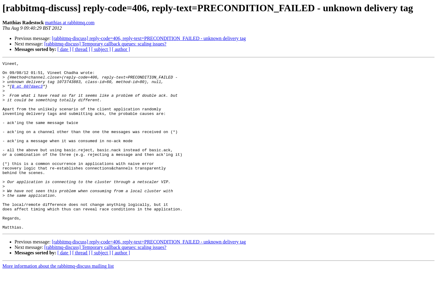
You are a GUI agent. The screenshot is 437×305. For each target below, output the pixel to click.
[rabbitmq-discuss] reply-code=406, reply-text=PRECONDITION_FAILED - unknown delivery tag (149, 38)
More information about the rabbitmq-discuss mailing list (58, 299)
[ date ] (64, 49)
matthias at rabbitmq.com (69, 22)
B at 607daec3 (27, 91)
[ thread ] (81, 49)
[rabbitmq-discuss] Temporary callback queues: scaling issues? (105, 43)
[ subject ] (101, 49)
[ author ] (121, 49)
